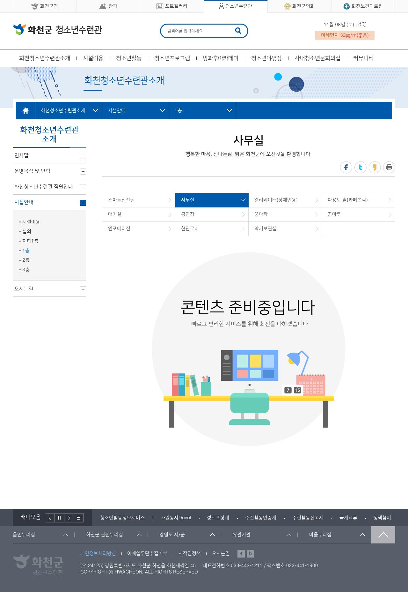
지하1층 (30, 241)
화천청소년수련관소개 (44, 58)
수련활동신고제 (308, 518)
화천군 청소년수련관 (57, 29)
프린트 (389, 167)
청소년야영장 (266, 58)
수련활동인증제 (260, 518)
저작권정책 (189, 553)
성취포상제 (218, 518)
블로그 (250, 554)
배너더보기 (79, 517)
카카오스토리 (375, 167)
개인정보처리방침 (98, 553)
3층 (26, 270)
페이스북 (346, 167)
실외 (26, 231)
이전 (50, 517)
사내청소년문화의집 (317, 58)
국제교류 (348, 518)
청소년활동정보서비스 (122, 518)
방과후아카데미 (220, 58)
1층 (26, 250)
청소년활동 (129, 58)
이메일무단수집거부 (147, 553)
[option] (122, 518)
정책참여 (382, 518)
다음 (69, 517)
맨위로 (383, 534)
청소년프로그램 (172, 58)
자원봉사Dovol (176, 518)
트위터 (360, 167)
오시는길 (221, 553)
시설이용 (93, 58)
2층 (26, 260)
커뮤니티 (363, 58)
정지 (59, 517)
